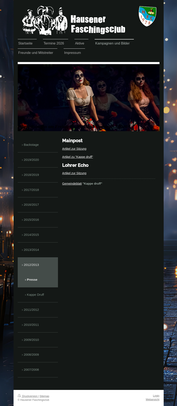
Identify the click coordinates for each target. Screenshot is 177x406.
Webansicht (152, 399)
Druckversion (28, 396)
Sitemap (44, 396)
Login (156, 395)
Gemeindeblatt (72, 183)
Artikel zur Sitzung (74, 148)
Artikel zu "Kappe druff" (77, 157)
